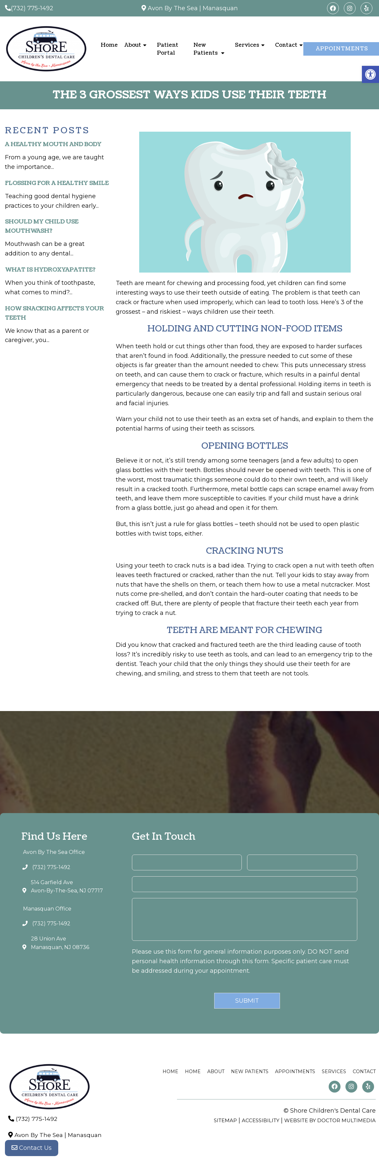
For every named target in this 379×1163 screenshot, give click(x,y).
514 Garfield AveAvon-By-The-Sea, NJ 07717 (67, 886)
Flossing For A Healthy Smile (57, 183)
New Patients (205, 49)
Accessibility (260, 1120)
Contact (286, 45)
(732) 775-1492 (32, 8)
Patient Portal (167, 49)
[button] (370, 74)
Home (109, 45)
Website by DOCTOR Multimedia (330, 1120)
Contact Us (32, 1149)
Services (247, 45)
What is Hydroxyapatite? (50, 270)
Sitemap (225, 1120)
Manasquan (220, 8)
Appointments (295, 1071)
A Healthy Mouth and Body (53, 144)
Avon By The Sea (173, 8)
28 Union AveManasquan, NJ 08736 (60, 943)
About (132, 45)
